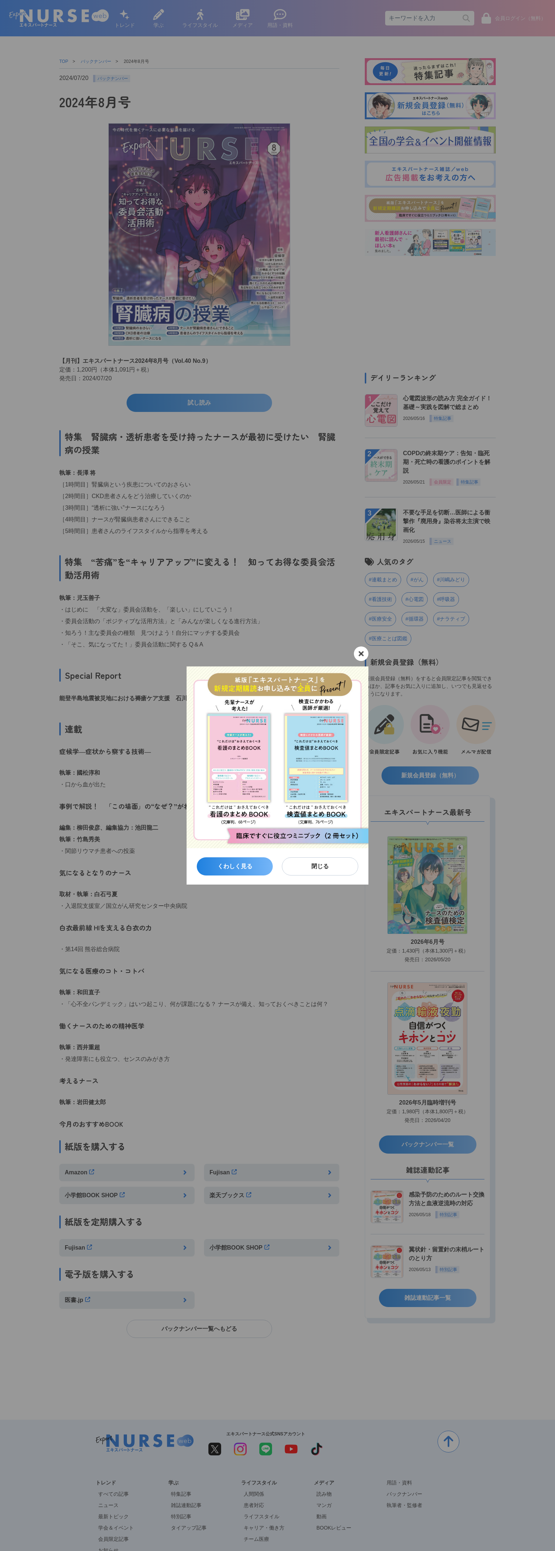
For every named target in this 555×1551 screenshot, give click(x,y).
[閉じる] (361, 653)
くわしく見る (234, 866)
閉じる (320, 866)
